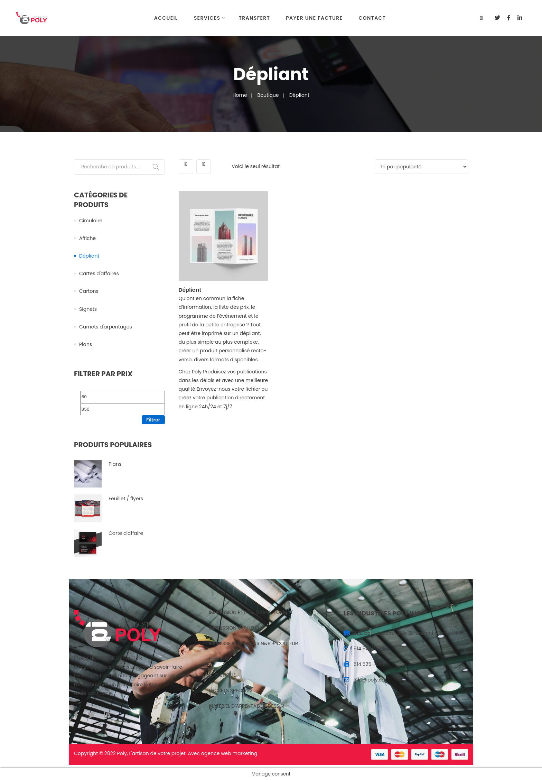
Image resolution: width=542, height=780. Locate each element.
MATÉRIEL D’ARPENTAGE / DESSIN (246, 706)
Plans (85, 344)
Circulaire (90, 220)
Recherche (156, 167)
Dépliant (89, 255)
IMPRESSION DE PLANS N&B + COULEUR (253, 643)
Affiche (87, 238)
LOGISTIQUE (222, 674)
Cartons (89, 291)
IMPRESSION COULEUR (234, 627)
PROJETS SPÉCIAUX (231, 690)
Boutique (268, 95)
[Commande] (421, 166)
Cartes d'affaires (99, 273)
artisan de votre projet (159, 753)
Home (240, 95)
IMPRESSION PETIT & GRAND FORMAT (251, 612)
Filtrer (153, 419)
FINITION (218, 659)
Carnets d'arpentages (105, 326)
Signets (88, 309)
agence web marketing (229, 753)
